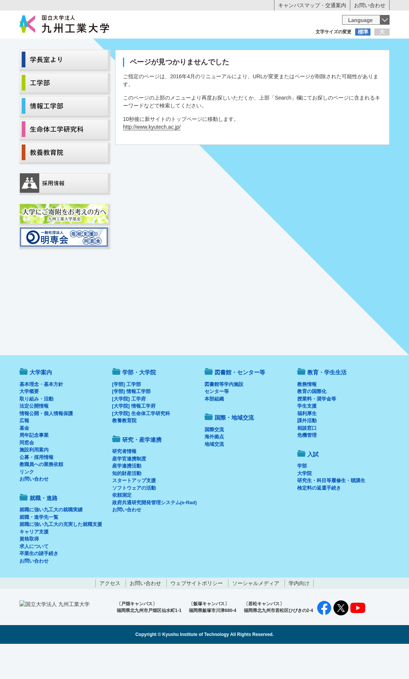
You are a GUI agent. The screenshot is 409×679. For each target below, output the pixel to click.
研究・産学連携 (274, 62)
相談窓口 (307, 459)
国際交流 (214, 460)
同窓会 (26, 473)
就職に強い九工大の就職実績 (51, 540)
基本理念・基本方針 (41, 415)
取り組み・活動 (36, 430)
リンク (26, 503)
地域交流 (214, 475)
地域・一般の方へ (352, 47)
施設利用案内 (34, 481)
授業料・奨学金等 (316, 430)
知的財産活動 (126, 504)
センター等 (216, 422)
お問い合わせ (369, 5)
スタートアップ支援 (134, 511)
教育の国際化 (311, 422)
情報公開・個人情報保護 (46, 444)
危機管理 (307, 466)
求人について (34, 577)
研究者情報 (124, 482)
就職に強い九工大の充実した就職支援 (60, 555)
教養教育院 (124, 451)
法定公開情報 (34, 437)
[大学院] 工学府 (129, 430)
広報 (24, 451)
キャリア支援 (34, 563)
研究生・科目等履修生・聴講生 (331, 511)
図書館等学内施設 (223, 415)
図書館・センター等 (240, 403)
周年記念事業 (34, 466)
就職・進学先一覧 (38, 548)
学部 (302, 497)
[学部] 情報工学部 (131, 422)
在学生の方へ (130, 47)
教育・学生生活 (181, 62)
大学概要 (29, 422)
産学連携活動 (126, 497)
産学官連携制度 (129, 490)
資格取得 (29, 570)
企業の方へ (278, 47)
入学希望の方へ (56, 47)
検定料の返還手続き (319, 519)
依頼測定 (122, 526)
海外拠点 (214, 468)
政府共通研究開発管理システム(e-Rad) (154, 533)
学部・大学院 (139, 403)
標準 (363, 32)
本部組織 (214, 430)
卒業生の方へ (204, 47)
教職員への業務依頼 (41, 495)
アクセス (109, 614)
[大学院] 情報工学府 (134, 437)
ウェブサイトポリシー (196, 614)
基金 (24, 459)
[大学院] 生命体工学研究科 (141, 444)
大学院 (304, 504)
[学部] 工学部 (126, 415)
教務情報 (307, 415)
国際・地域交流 (320, 62)
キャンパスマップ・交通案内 (312, 5)
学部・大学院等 (89, 62)
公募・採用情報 (36, 488)
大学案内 (42, 62)
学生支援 (307, 437)
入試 (366, 62)
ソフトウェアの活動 (134, 519)
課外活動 (307, 451)
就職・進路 (228, 62)
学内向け (299, 614)
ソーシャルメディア (255, 614)
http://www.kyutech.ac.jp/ (152, 158)
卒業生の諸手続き (38, 584)
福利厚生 (307, 444)
